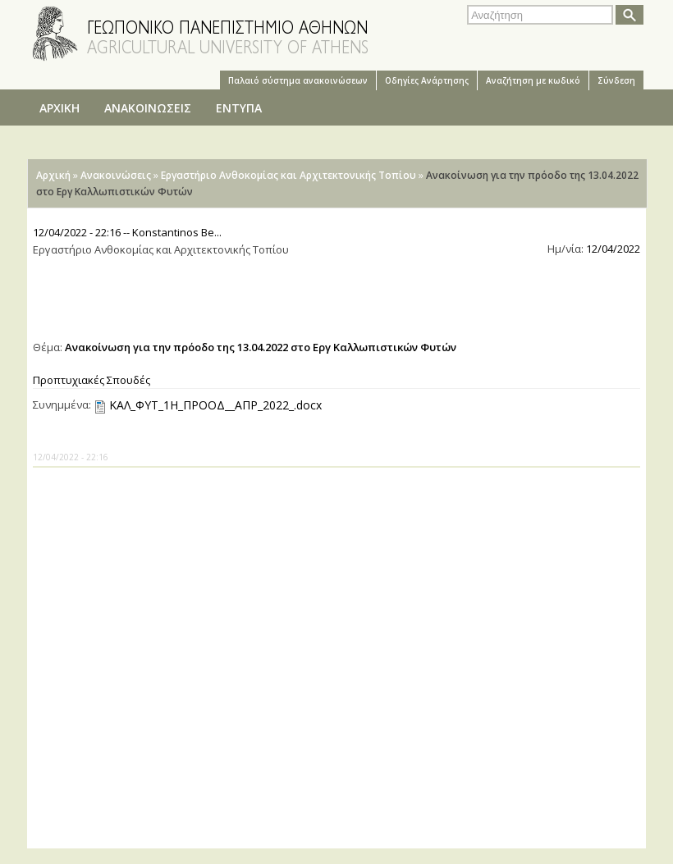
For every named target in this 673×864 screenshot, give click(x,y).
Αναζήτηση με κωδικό (533, 80)
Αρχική (53, 175)
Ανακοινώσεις (115, 175)
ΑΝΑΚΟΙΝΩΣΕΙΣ (147, 108)
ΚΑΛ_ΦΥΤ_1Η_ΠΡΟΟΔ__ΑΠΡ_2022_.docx (215, 405)
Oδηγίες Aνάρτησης (427, 80)
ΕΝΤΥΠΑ (239, 108)
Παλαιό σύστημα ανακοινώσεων (298, 80)
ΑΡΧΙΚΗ (59, 108)
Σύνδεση (616, 80)
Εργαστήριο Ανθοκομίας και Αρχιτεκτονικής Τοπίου (288, 175)
